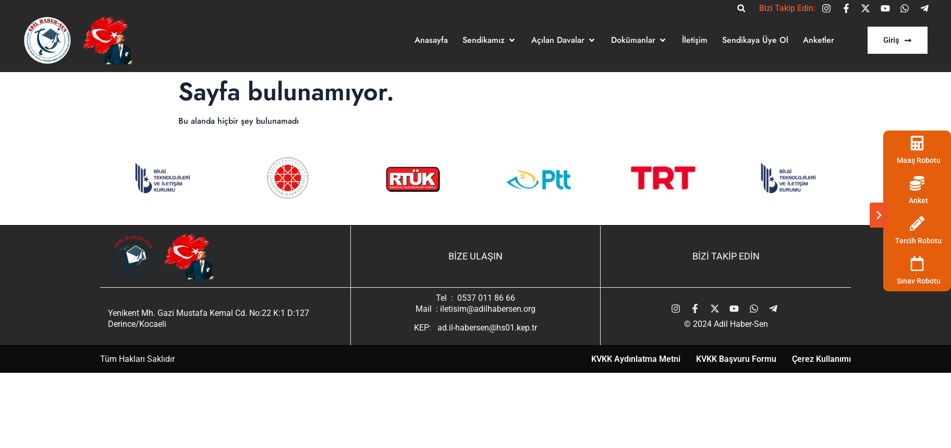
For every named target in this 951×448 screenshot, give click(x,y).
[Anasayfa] (431, 40)
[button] (741, 8)
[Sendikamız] (489, 40)
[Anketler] (819, 40)
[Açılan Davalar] (564, 40)
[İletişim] (695, 40)
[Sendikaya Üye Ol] (755, 40)
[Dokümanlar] (639, 40)
